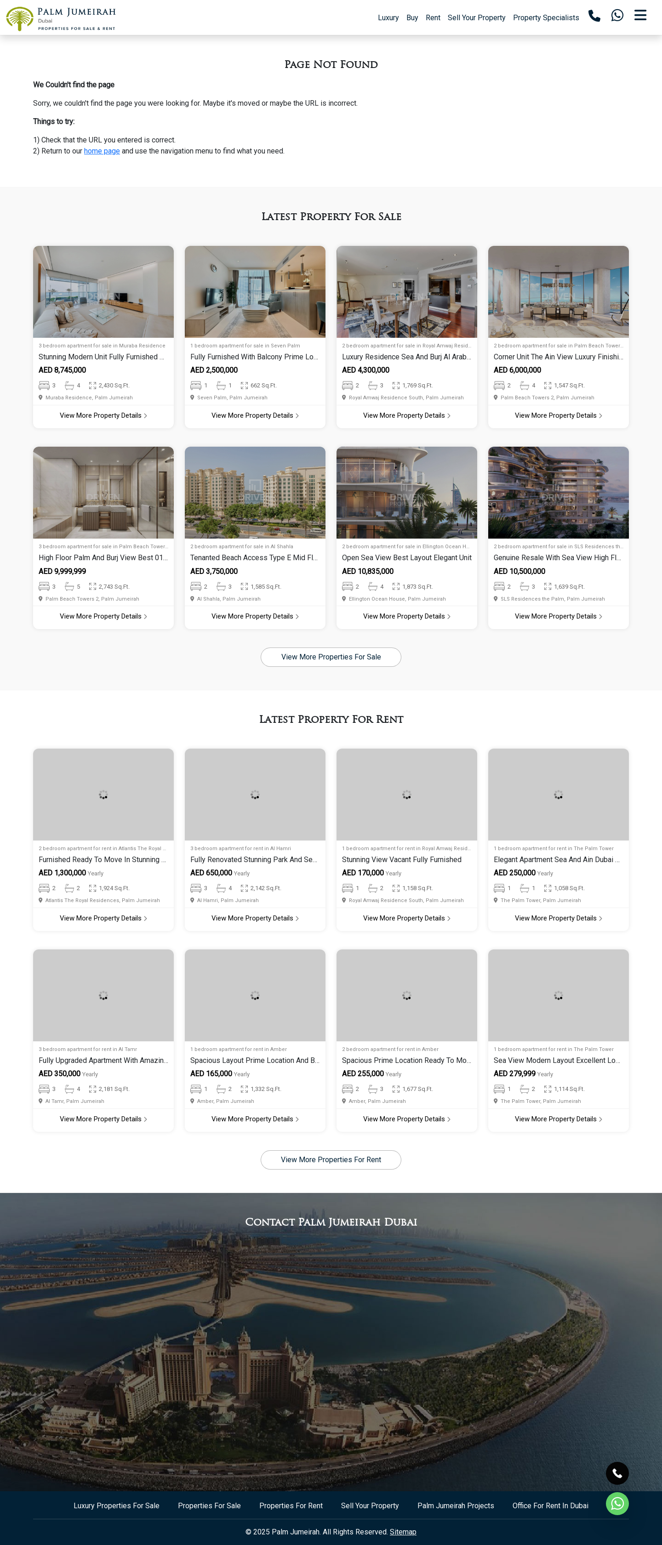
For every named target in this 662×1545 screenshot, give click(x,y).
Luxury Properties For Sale (117, 1505)
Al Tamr (54, 1101)
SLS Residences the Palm (532, 599)
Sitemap (403, 1532)
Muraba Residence (69, 398)
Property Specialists (546, 17)
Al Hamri (207, 900)
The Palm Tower (520, 900)
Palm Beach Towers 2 (527, 398)
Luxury (388, 17)
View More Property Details (103, 415)
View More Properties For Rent (331, 1159)
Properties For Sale (209, 1505)
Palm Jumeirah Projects (455, 1505)
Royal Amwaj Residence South (386, 398)
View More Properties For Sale (331, 657)
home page (102, 151)
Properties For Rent (291, 1505)
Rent (433, 17)
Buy (412, 17)
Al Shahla (208, 599)
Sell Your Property (477, 17)
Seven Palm (212, 398)
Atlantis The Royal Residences (82, 900)
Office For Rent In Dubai (550, 1505)
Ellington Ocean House (377, 599)
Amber (205, 1101)
